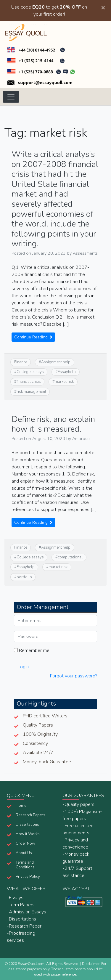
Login (23, 666)
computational (70, 557)
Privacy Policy (28, 876)
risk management (31, 391)
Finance (20, 362)
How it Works (28, 834)
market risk (64, 381)
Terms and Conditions (25, 865)
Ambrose (81, 438)
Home (21, 805)
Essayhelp (67, 372)
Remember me (31, 650)
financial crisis (29, 381)
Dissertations (27, 824)
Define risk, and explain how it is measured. (53, 424)
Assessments (85, 253)
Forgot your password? (73, 676)
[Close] (103, 7)
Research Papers (30, 815)
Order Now (25, 843)
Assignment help (55, 362)
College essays (30, 372)
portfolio (24, 577)
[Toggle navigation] (11, 97)
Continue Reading (33, 337)
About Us (24, 853)
